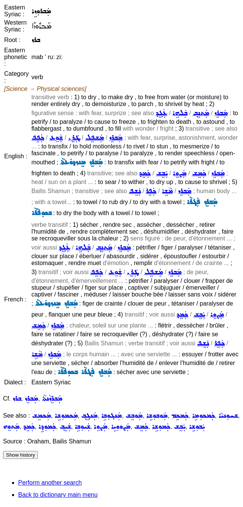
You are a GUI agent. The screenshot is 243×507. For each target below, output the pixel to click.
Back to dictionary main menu (58, 494)
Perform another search (50, 482)
